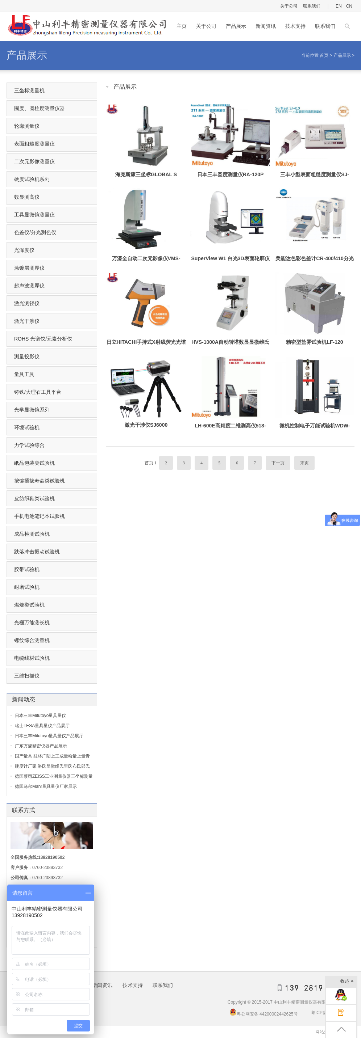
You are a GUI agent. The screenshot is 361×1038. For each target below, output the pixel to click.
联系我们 (311, 6)
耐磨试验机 (27, 587)
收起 (347, 982)
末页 (304, 462)
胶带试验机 (27, 569)
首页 (324, 55)
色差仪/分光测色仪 (35, 232)
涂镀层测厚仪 (29, 268)
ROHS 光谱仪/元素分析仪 (43, 339)
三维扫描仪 (27, 676)
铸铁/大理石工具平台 (37, 392)
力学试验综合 (29, 445)
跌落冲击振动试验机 (37, 551)
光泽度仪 (24, 250)
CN (349, 6)
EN (339, 6)
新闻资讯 (266, 26)
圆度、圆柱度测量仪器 (39, 108)
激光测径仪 (27, 303)
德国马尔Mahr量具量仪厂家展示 (46, 786)
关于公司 (289, 6)
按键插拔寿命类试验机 (39, 481)
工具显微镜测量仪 (34, 215)
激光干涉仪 (27, 321)
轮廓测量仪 (27, 126)
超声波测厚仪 (29, 285)
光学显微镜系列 (32, 410)
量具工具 (24, 374)
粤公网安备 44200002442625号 (263, 1012)
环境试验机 (27, 427)
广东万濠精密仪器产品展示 (41, 745)
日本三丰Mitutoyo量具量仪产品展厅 (49, 735)
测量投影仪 (27, 356)
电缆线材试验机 (32, 658)
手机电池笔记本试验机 (39, 516)
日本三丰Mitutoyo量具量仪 (40, 715)
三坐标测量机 (29, 90)
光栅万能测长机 (32, 622)
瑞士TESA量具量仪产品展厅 (42, 725)
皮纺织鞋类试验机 (34, 498)
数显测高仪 (27, 197)
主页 (182, 26)
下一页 (278, 462)
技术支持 (295, 26)
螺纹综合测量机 (32, 640)
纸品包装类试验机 (34, 463)
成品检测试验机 (32, 534)
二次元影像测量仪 (34, 161)
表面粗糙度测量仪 (34, 144)
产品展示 (236, 26)
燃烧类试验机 (29, 605)
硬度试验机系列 (32, 179)
